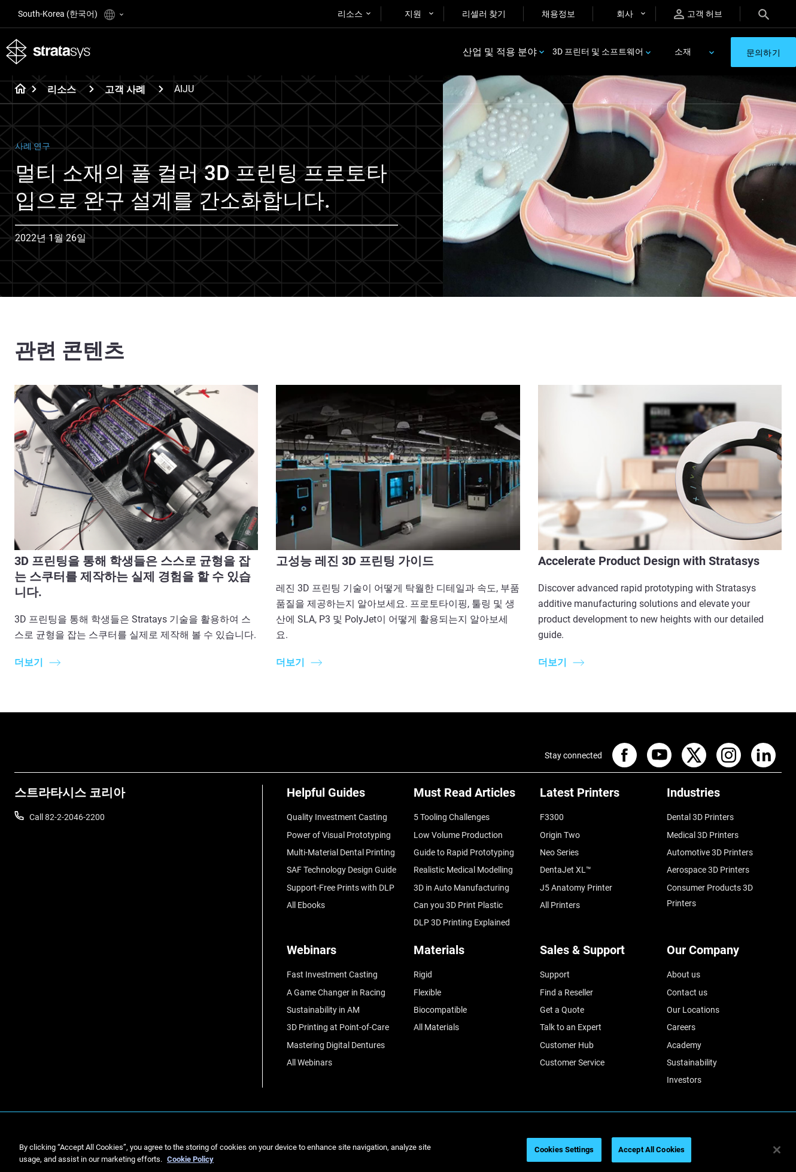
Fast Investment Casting (332, 974)
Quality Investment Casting (337, 817)
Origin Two (560, 835)
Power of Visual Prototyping (339, 835)
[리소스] (91, 89)
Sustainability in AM (323, 1010)
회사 (624, 14)
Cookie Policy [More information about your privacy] (190, 1159)
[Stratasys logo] (48, 52)
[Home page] (16, 90)
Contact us (687, 992)
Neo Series (559, 852)
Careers (681, 1027)
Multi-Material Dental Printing (341, 852)
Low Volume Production (458, 835)
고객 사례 (125, 89)
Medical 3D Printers (703, 835)
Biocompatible (440, 1010)
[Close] (777, 1150)
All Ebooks (306, 905)
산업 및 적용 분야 (500, 51)
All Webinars (309, 1062)
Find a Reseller (566, 992)
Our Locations (693, 1010)
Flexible (427, 992)
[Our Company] (724, 954)
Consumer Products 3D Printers (710, 895)
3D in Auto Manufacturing (461, 887)
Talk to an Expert (570, 1027)
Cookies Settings (564, 1149)
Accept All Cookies (651, 1149)
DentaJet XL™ (565, 870)
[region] (398, 1151)
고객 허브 (698, 14)
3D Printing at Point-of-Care (338, 1027)
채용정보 (558, 14)
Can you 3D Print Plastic (458, 905)
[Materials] (471, 954)
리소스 (350, 14)
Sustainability (692, 1062)
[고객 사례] (161, 89)
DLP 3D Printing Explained (462, 922)
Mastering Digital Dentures (336, 1045)
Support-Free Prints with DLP (340, 887)
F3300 (552, 817)
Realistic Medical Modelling (463, 870)
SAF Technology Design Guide (341, 870)
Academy (684, 1045)
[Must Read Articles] (471, 797)
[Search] (763, 14)
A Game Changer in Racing (336, 992)
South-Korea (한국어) (70, 14)
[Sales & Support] (597, 954)
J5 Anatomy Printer (576, 887)
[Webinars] (344, 954)
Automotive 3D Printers (710, 852)
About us (683, 974)
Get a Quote (562, 1010)
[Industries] (724, 797)
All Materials (436, 1027)
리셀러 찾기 (484, 14)
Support (555, 974)
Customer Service (572, 1062)
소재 (683, 51)
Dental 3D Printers (700, 817)
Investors (684, 1080)
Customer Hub (567, 1045)
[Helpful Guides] (344, 797)
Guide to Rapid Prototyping (464, 852)
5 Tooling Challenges (452, 817)
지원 (413, 14)
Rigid (423, 974)
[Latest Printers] (597, 797)
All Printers (560, 905)
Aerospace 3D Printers (708, 870)
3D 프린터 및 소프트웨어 (597, 51)
